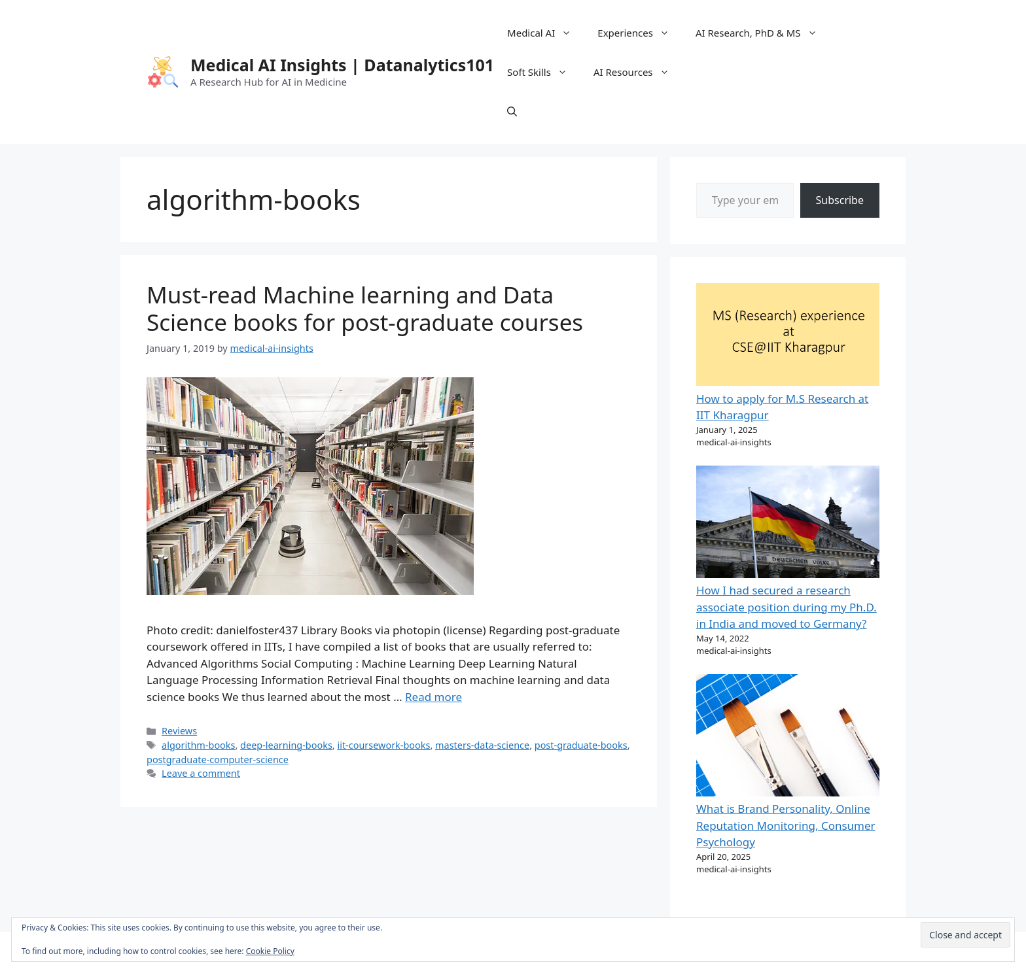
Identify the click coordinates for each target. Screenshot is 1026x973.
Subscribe (840, 200)
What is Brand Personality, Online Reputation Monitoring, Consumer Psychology (786, 825)
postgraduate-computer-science (218, 759)
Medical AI (545, 32)
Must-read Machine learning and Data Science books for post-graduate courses (365, 308)
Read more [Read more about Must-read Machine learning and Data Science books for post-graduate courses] (433, 696)
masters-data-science (482, 745)
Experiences (639, 32)
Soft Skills (543, 72)
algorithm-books (198, 745)
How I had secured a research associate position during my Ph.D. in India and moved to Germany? (786, 607)
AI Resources (637, 72)
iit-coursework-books (383, 745)
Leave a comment (201, 773)
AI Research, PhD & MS (763, 32)
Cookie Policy (270, 951)
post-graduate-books (581, 745)
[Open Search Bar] (512, 111)
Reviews (179, 731)
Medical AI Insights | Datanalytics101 (342, 65)
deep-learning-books (286, 745)
